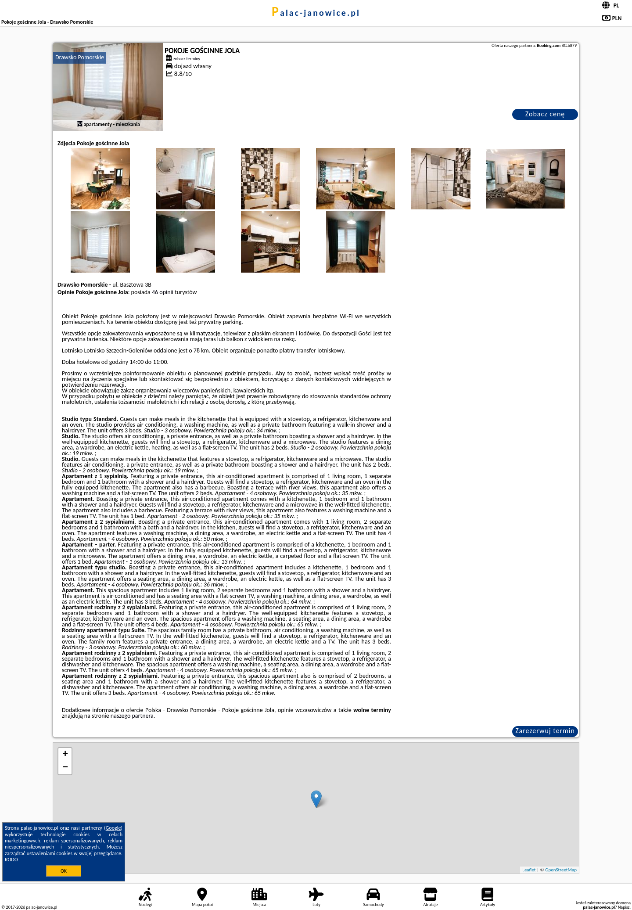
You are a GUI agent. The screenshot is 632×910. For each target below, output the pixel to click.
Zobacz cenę (545, 114)
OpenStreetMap (561, 870)
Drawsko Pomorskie (79, 57)
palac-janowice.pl (316, 12)
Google (113, 828)
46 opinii (162, 292)
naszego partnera (132, 715)
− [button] (65, 767)
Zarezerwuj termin (545, 731)
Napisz (624, 907)
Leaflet (528, 870)
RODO (11, 859)
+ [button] (65, 754)
